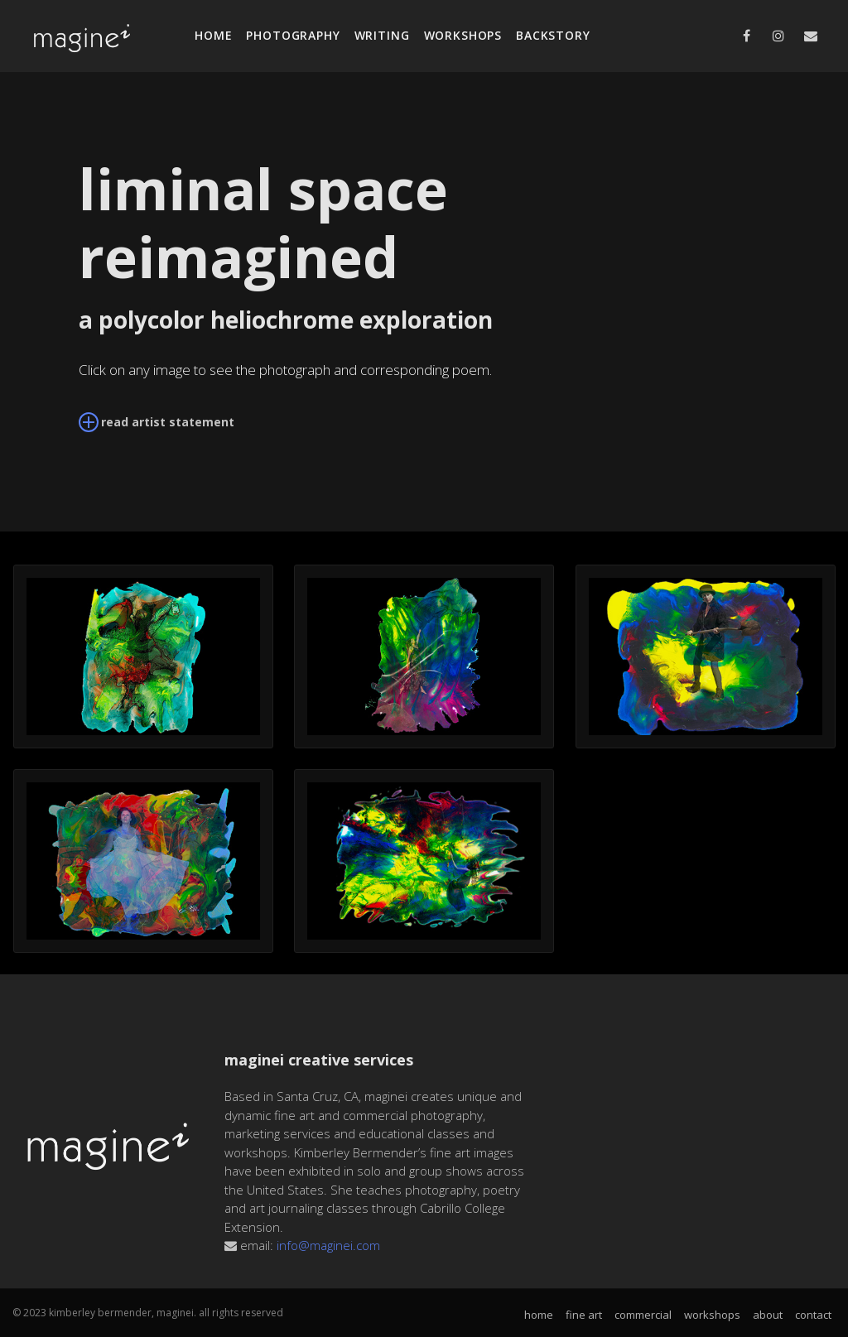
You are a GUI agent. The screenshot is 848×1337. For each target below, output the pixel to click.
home (213, 35)
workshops (463, 35)
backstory (553, 35)
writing (382, 35)
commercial (643, 1315)
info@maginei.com (328, 1245)
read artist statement (156, 421)
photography (293, 35)
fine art (584, 1315)
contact (813, 1315)
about (768, 1315)
